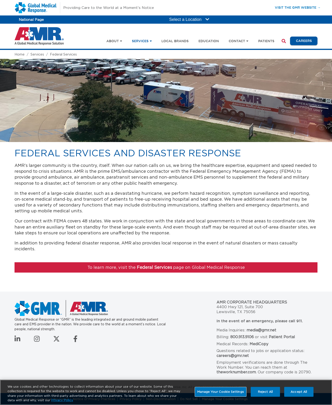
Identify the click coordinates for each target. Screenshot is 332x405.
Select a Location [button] (189, 19)
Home (20, 54)
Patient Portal (282, 337)
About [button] (112, 41)
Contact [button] (237, 41)
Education (208, 41)
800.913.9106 (242, 337)
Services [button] (140, 41)
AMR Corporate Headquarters (251, 302)
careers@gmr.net (232, 355)
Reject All (265, 392)
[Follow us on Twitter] (56, 340)
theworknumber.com (236, 372)
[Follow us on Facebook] (75, 340)
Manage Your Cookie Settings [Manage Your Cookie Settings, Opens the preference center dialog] (220, 392)
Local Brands (175, 41)
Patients (266, 41)
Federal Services (63, 54)
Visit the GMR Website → (298, 7)
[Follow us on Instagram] (37, 340)
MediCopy (259, 344)
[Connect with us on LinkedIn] (17, 340)
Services (37, 54)
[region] (166, 392)
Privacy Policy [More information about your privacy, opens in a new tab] (62, 400)
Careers (306, 40)
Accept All (299, 392)
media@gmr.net (261, 330)
